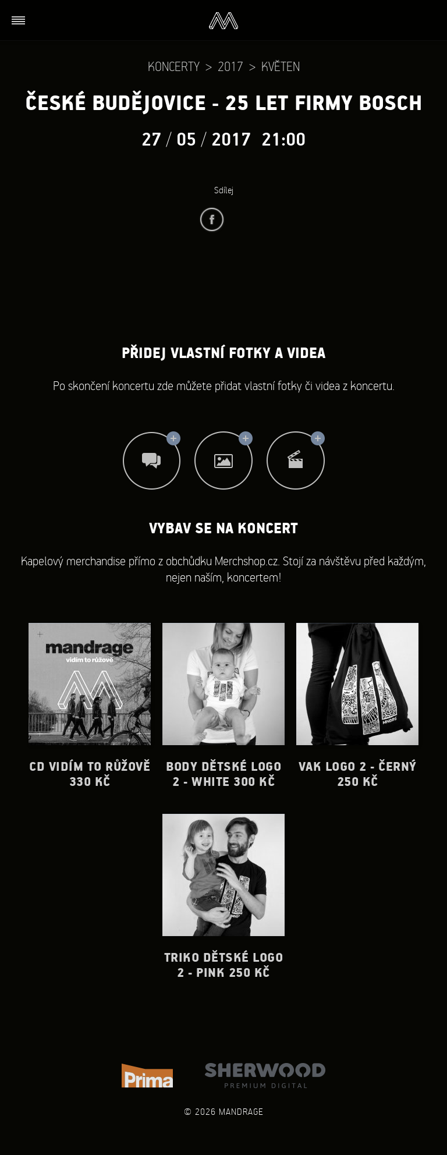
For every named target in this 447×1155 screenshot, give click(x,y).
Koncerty (174, 66)
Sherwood (265, 1075)
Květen (280, 66)
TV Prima (147, 1075)
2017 (230, 66)
